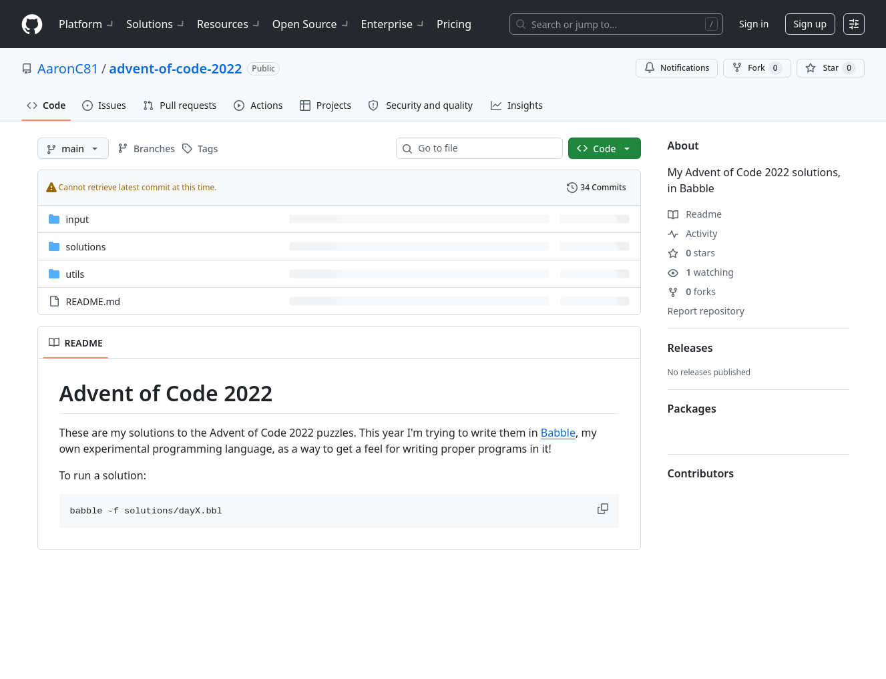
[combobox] (484, 148)
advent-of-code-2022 (175, 68)
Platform (87, 24)
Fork (757, 68)
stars (691, 252)
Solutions (156, 24)
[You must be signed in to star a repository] (831, 68)
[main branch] (73, 148)
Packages (692, 408)
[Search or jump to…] (616, 24)
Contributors (701, 473)
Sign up (810, 23)
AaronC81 (68, 68)
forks (692, 291)
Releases (690, 348)
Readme (695, 214)
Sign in (753, 23)
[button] (604, 508)
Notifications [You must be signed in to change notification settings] (676, 67)
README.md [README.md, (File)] (93, 301)
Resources (229, 24)
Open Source (311, 24)
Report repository (706, 310)
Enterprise (393, 24)
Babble (558, 432)
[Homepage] (32, 24)
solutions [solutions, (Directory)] (86, 246)
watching (701, 272)
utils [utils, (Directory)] (75, 274)
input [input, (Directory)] (77, 219)
